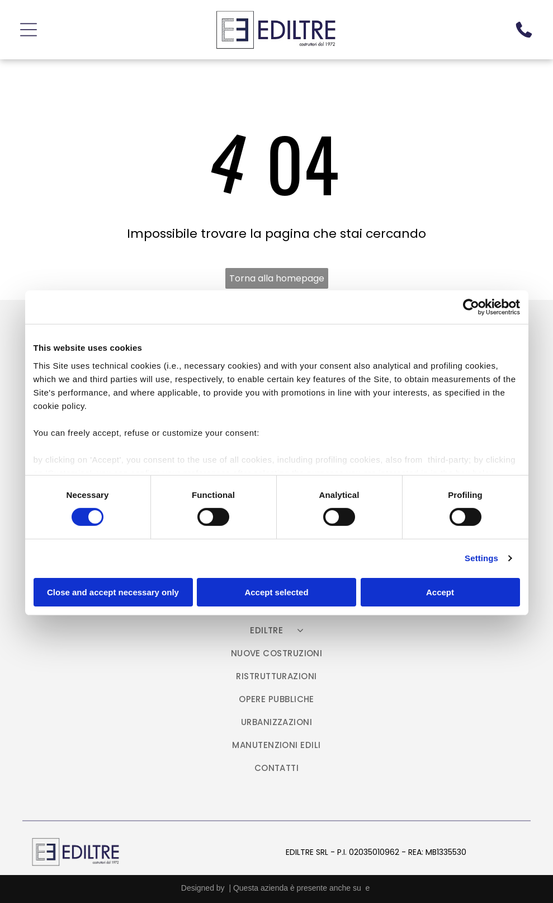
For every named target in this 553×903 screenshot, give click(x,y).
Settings (481, 557)
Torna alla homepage (276, 275)
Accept (440, 590)
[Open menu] (28, 28)
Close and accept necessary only (113, 590)
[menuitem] (276, 633)
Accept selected (276, 590)
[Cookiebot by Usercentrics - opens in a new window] (471, 306)
